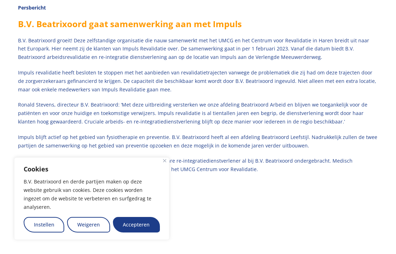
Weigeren (88, 224)
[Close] (164, 160)
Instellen (44, 224)
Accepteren (136, 224)
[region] (91, 198)
